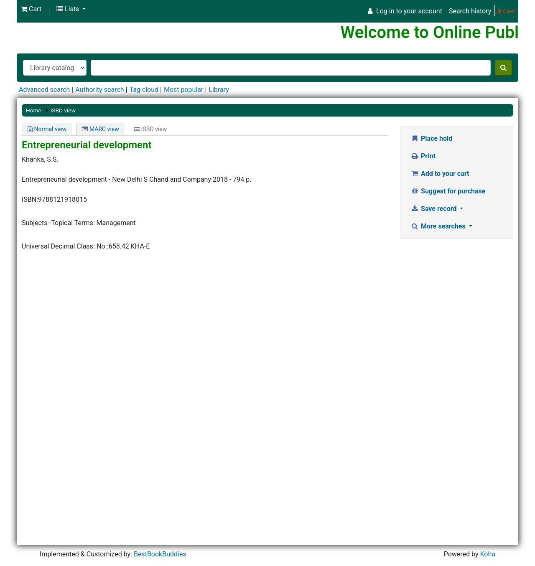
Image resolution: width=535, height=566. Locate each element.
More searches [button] (439, 226)
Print (423, 156)
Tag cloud (143, 90)
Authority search (99, 90)
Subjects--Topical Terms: (58, 223)
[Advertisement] (457, 374)
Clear (506, 11)
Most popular (183, 90)
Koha (487, 554)
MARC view (100, 129)
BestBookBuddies (160, 554)
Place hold (432, 138)
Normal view (47, 129)
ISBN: (30, 199)
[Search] (503, 68)
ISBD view (63, 110)
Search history (470, 11)
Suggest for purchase (448, 191)
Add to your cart (440, 174)
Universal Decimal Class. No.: (65, 246)
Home (33, 110)
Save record (435, 209)
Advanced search (44, 90)
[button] (31, 9)
